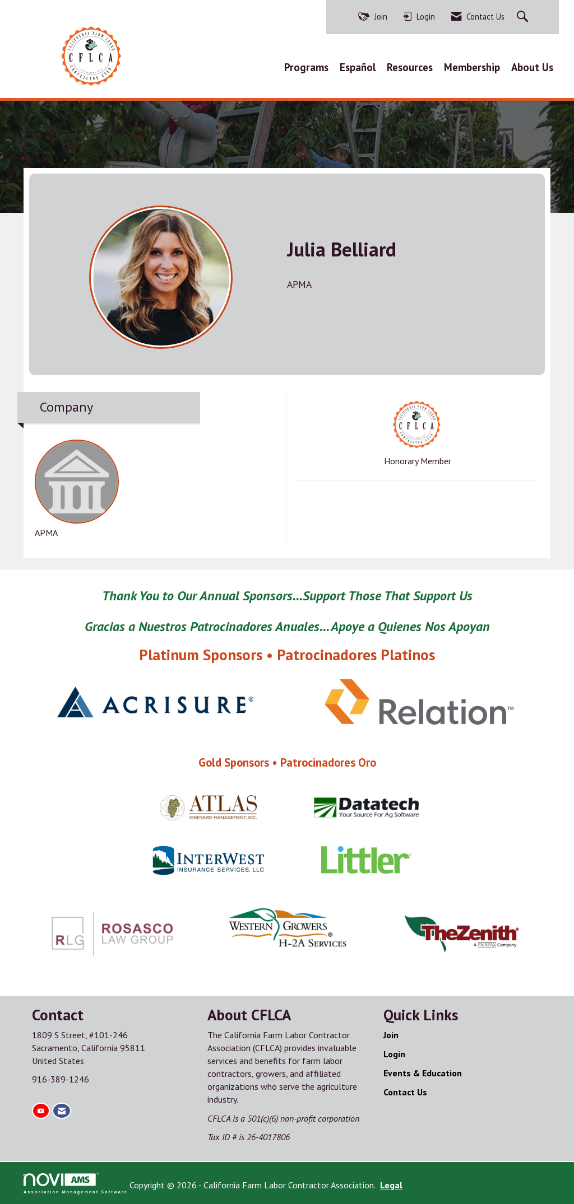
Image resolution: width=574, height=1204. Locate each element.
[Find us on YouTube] (41, 1111)
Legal (391, 1185)
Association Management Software (76, 1183)
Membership (472, 67)
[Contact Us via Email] (61, 1111)
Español (358, 67)
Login (394, 1054)
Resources (410, 67)
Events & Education (422, 1073)
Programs (306, 67)
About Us (532, 67)
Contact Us (405, 1092)
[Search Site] (524, 17)
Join (391, 1034)
